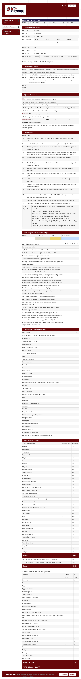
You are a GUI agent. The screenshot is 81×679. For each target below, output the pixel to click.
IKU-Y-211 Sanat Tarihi (9, 22)
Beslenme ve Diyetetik (8, 32)
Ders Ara (72, 6)
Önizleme (63, 674)
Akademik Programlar (10, 27)
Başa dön (72, 674)
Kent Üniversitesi (12, 674)
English (64, 5)
